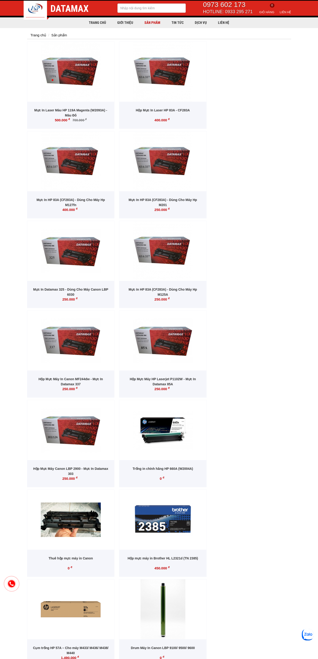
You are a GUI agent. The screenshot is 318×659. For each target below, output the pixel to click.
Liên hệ (285, 12)
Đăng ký (285, 556)
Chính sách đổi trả (150, 600)
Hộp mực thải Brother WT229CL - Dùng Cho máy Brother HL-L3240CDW (125, 474)
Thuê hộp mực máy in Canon (192, 289)
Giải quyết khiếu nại (151, 607)
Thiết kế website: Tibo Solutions (273, 654)
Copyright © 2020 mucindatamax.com (49, 654)
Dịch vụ (201, 22)
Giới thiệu (125, 22)
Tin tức (177, 22)
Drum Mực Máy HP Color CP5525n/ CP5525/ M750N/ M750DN (58, 474)
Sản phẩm (152, 22)
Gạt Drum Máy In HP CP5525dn (192, 379)
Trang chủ (97, 22)
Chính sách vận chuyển (154, 586)
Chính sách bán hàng (152, 593)
